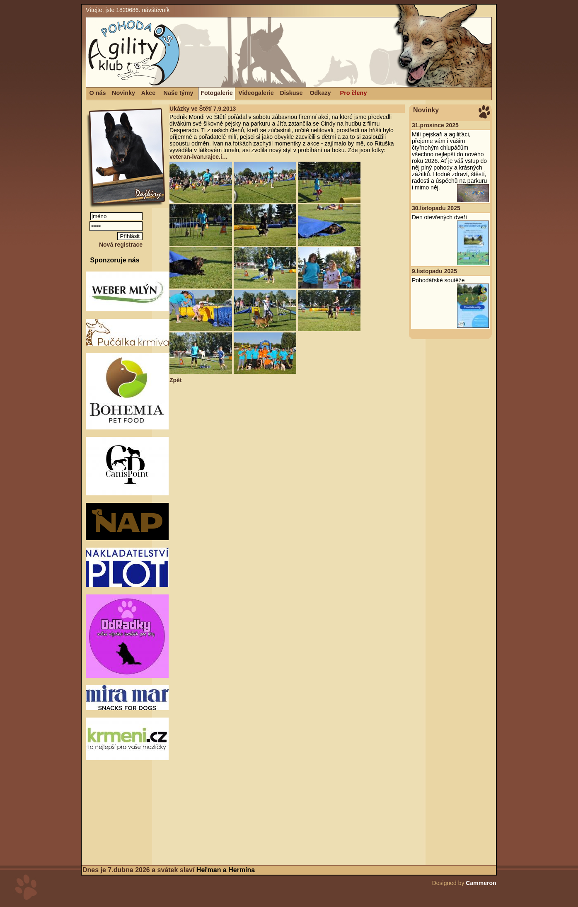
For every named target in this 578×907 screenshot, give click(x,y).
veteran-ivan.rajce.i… (198, 156)
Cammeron (481, 883)
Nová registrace (121, 244)
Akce (148, 93)
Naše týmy (178, 93)
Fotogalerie (217, 93)
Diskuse (291, 93)
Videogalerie (255, 93)
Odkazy (320, 93)
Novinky (123, 93)
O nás (97, 93)
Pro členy (353, 93)
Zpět (175, 380)
